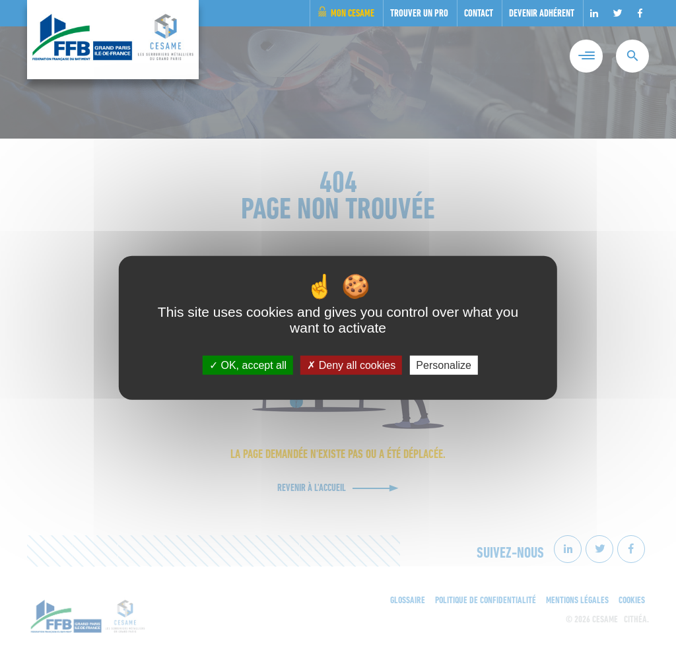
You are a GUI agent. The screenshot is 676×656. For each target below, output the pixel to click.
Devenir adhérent (541, 14)
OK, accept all (248, 365)
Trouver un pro (419, 14)
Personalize (443, 365)
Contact (478, 14)
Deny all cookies (351, 365)
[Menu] (586, 56)
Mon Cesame (352, 14)
